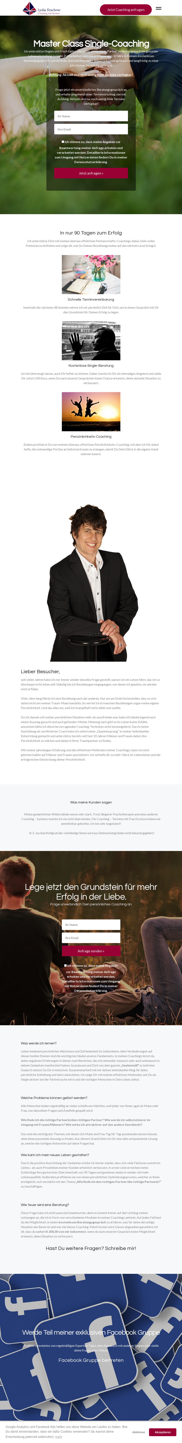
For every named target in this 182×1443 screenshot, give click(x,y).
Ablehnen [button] (138, 1432)
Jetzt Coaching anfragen (126, 9)
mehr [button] (58, 1437)
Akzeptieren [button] (163, 1432)
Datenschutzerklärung (90, 162)
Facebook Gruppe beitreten (91, 1360)
